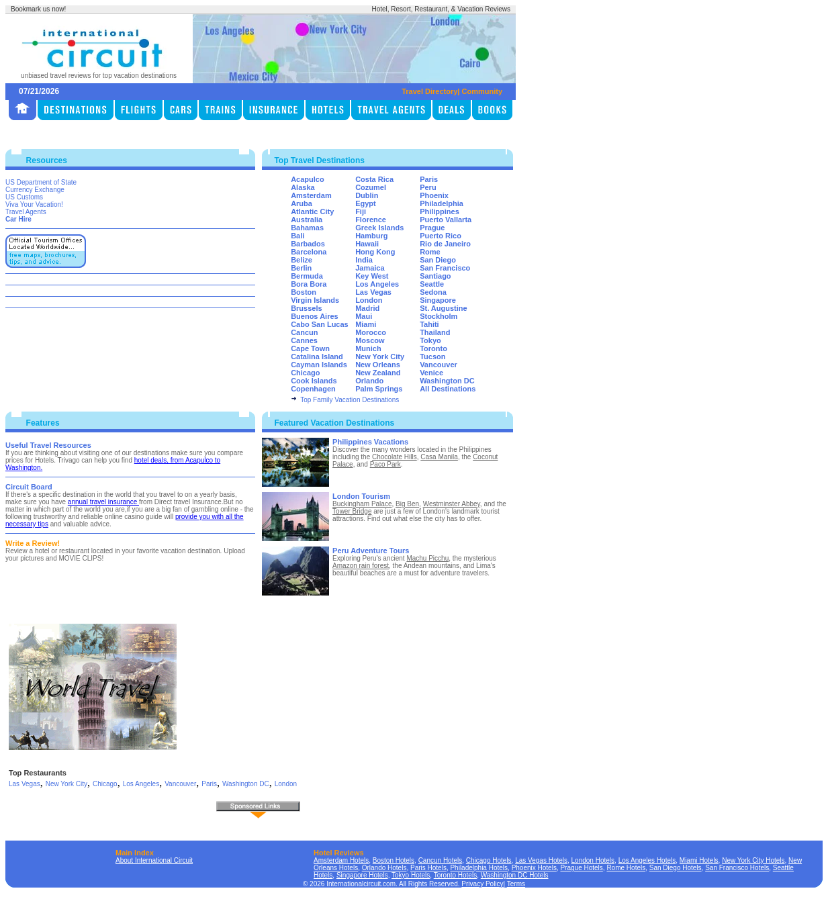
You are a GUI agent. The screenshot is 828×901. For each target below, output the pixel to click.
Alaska (302, 187)
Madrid (367, 308)
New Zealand (377, 373)
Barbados (308, 244)
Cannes (304, 340)
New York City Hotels (753, 860)
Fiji (360, 211)
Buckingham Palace (362, 504)
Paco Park (385, 464)
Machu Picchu (427, 558)
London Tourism (361, 496)
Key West (371, 276)
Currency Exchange (34, 189)
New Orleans (377, 365)
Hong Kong (375, 252)
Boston (303, 292)
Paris (429, 179)
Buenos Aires (314, 316)
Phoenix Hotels (534, 867)
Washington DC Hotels (515, 875)
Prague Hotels (581, 867)
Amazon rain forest (360, 565)
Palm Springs (378, 389)
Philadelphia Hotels (479, 867)
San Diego (438, 260)
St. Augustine (443, 308)
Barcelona (308, 252)
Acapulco (307, 179)
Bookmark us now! (38, 9)
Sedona (433, 292)
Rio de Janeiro (445, 244)
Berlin (301, 268)
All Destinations (447, 389)
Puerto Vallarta (445, 220)
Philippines (439, 211)
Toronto (433, 348)
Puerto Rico (440, 236)
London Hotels (593, 860)
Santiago (435, 276)
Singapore (438, 300)
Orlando (369, 381)
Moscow (369, 340)
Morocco (370, 332)
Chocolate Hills (394, 457)
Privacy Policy (482, 884)
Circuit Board (28, 487)
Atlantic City (312, 211)
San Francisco (445, 268)
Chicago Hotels (489, 860)
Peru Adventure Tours (370, 551)
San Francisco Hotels (737, 867)
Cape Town (310, 348)
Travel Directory (429, 91)
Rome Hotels (625, 867)
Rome (430, 252)
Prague (432, 228)
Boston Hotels (393, 860)
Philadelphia (441, 203)
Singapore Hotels (362, 875)
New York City (379, 356)
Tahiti (429, 324)
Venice (431, 373)
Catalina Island (317, 356)
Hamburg (371, 236)
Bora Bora (308, 284)
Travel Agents (25, 212)
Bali (297, 236)
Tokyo (430, 340)
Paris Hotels (428, 867)
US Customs (24, 197)
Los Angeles (377, 284)
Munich (368, 348)
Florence (370, 220)
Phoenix (434, 195)
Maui (363, 316)
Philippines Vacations (370, 442)
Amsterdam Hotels (341, 860)
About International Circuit (154, 860)
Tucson (432, 356)
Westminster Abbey (451, 504)
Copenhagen (313, 389)
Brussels (306, 308)
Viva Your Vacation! (34, 204)
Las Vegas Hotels (541, 860)
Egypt (365, 203)
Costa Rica (374, 179)
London (368, 300)
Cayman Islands (319, 365)
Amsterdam (311, 195)
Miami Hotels (699, 860)
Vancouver (438, 365)
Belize (301, 260)
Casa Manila (439, 457)
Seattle (432, 284)
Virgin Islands (315, 300)
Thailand (435, 332)
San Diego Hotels (675, 867)
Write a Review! (32, 543)
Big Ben (407, 504)
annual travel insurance (103, 502)
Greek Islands (379, 228)
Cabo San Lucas (320, 324)
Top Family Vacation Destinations (349, 400)
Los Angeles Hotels (647, 860)
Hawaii (367, 244)
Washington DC (447, 381)
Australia (306, 220)
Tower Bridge (351, 511)
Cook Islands (313, 381)
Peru (428, 187)
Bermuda (307, 276)
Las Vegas (373, 292)
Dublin (366, 195)
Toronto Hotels (455, 875)
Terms (516, 884)
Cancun (304, 332)
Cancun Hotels (440, 860)
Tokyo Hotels (411, 875)
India (364, 260)
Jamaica (369, 268)
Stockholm (438, 316)
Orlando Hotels (384, 867)
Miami (365, 324)
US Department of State (41, 182)
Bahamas (307, 228)
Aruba (301, 203)
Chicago (305, 373)
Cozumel (370, 187)
